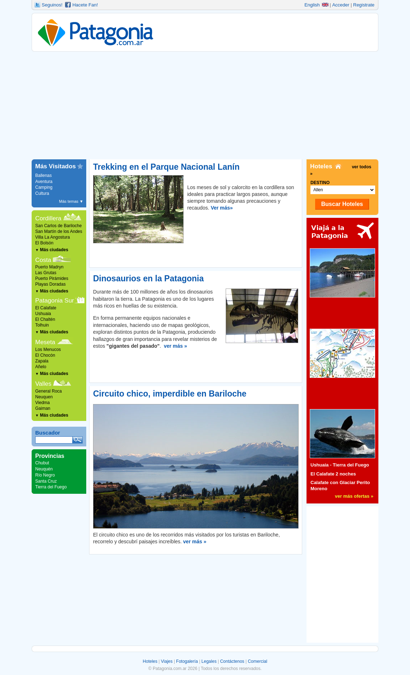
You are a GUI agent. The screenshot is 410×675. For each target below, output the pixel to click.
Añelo (40, 366)
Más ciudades (51, 249)
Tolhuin (42, 325)
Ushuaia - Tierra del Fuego (339, 465)
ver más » (175, 346)
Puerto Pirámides (51, 278)
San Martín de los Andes (58, 231)
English (316, 5)
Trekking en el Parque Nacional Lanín (166, 167)
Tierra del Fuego (51, 486)
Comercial (257, 661)
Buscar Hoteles (342, 204)
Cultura (42, 193)
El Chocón (45, 355)
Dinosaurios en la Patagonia (148, 278)
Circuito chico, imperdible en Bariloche (170, 393)
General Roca (48, 391)
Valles (43, 383)
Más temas (71, 201)
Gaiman (42, 408)
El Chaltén (45, 319)
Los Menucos (48, 349)
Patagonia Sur (54, 300)
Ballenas (43, 175)
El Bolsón (44, 242)
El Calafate (45, 307)
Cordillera (48, 218)
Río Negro (45, 475)
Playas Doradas (50, 284)
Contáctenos (232, 661)
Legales (209, 661)
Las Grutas (45, 272)
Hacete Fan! (85, 5)
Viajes (166, 661)
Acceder (340, 5)
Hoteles (150, 661)
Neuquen (44, 396)
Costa (43, 260)
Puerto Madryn (49, 266)
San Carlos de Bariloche (58, 225)
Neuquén (44, 469)
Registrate (363, 5)
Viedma (42, 402)
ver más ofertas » (354, 496)
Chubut (42, 462)
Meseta (45, 342)
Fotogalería (187, 661)
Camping (43, 187)
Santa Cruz (46, 481)
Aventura (43, 181)
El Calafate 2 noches (333, 474)
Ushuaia (43, 313)
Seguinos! (52, 5)
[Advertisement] (205, 105)
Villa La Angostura (52, 237)
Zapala (42, 361)
